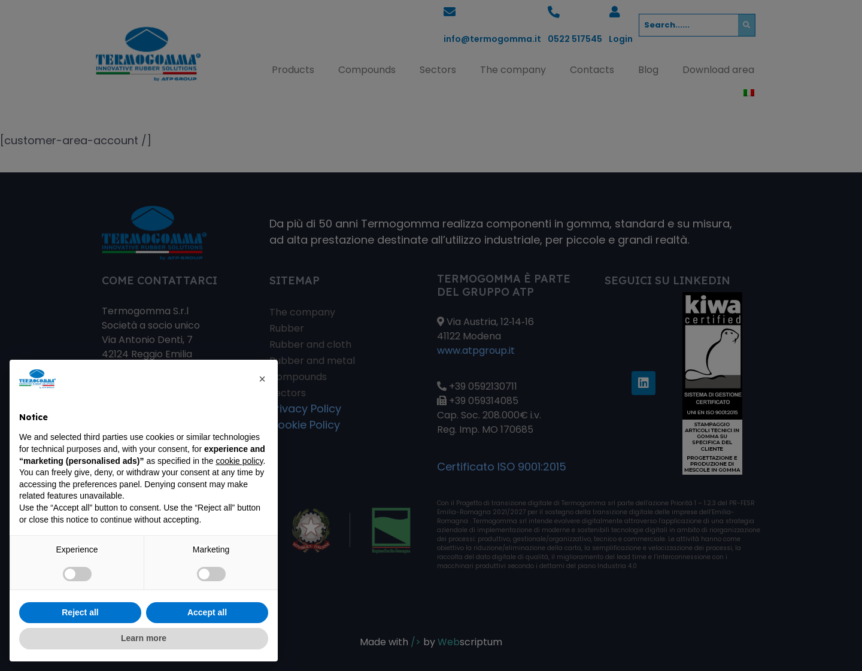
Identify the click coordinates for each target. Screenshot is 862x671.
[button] (262, 378)
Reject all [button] (80, 612)
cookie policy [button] (239, 461)
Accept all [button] (207, 612)
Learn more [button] (143, 638)
